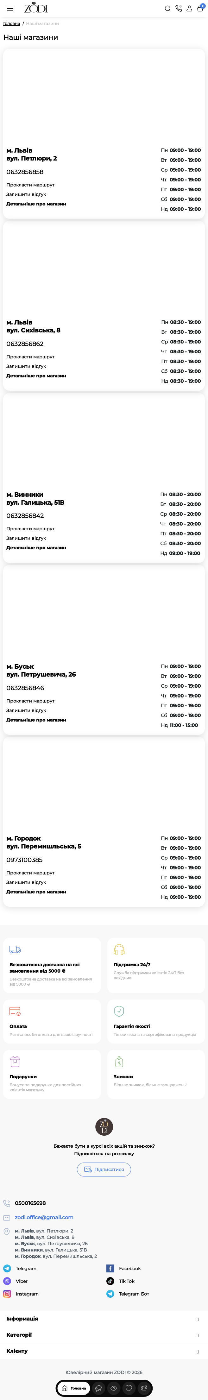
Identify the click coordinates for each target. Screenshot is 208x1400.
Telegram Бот (127, 1294)
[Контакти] (178, 8)
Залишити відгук (26, 194)
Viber (15, 1281)
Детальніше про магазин (36, 204)
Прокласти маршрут (30, 185)
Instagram (21, 1294)
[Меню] (10, 9)
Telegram (19, 1268)
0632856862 (24, 344)
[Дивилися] (98, 1388)
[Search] (168, 8)
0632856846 (25, 688)
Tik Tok (120, 1281)
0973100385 (24, 860)
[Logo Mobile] (36, 8)
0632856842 (25, 516)
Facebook (123, 1268)
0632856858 (24, 172)
